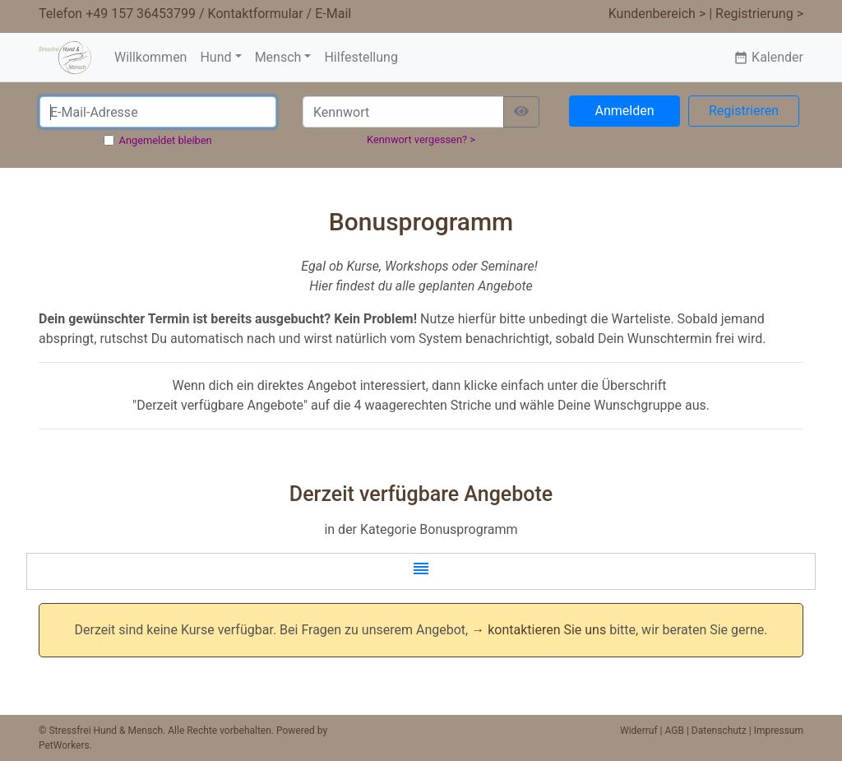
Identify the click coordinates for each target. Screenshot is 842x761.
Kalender (768, 57)
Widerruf (639, 730)
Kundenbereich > (657, 13)
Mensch (278, 57)
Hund (215, 57)
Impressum (778, 730)
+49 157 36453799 (141, 13)
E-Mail (333, 13)
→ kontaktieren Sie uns (538, 630)
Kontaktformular (255, 13)
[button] (421, 571)
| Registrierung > (756, 13)
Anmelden (624, 110)
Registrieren (744, 110)
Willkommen (150, 57)
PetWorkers (64, 745)
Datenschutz (719, 730)
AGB (674, 730)
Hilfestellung (360, 57)
